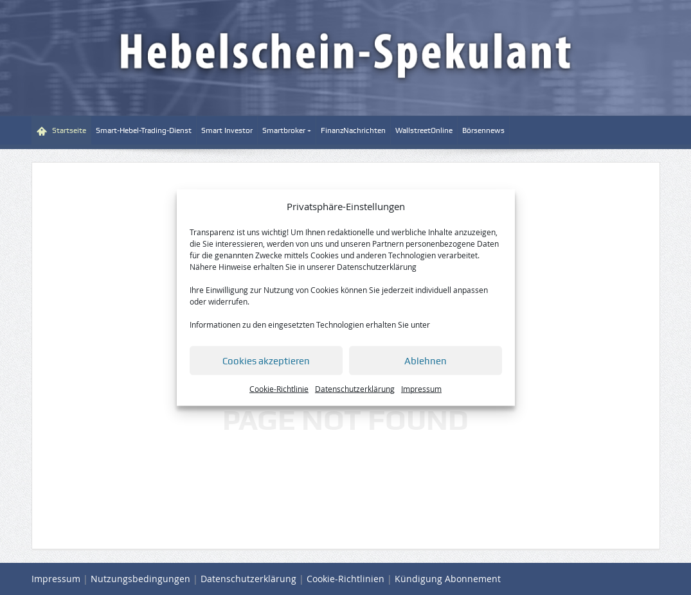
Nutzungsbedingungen (140, 579)
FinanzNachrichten (353, 130)
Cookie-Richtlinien (345, 579)
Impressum (421, 389)
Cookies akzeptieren (266, 361)
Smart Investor (227, 130)
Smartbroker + (286, 130)
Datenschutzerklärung (377, 267)
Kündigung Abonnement (448, 579)
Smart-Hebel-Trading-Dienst (144, 130)
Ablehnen (425, 361)
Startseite (61, 131)
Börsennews (483, 130)
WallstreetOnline (424, 130)
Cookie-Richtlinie (279, 389)
